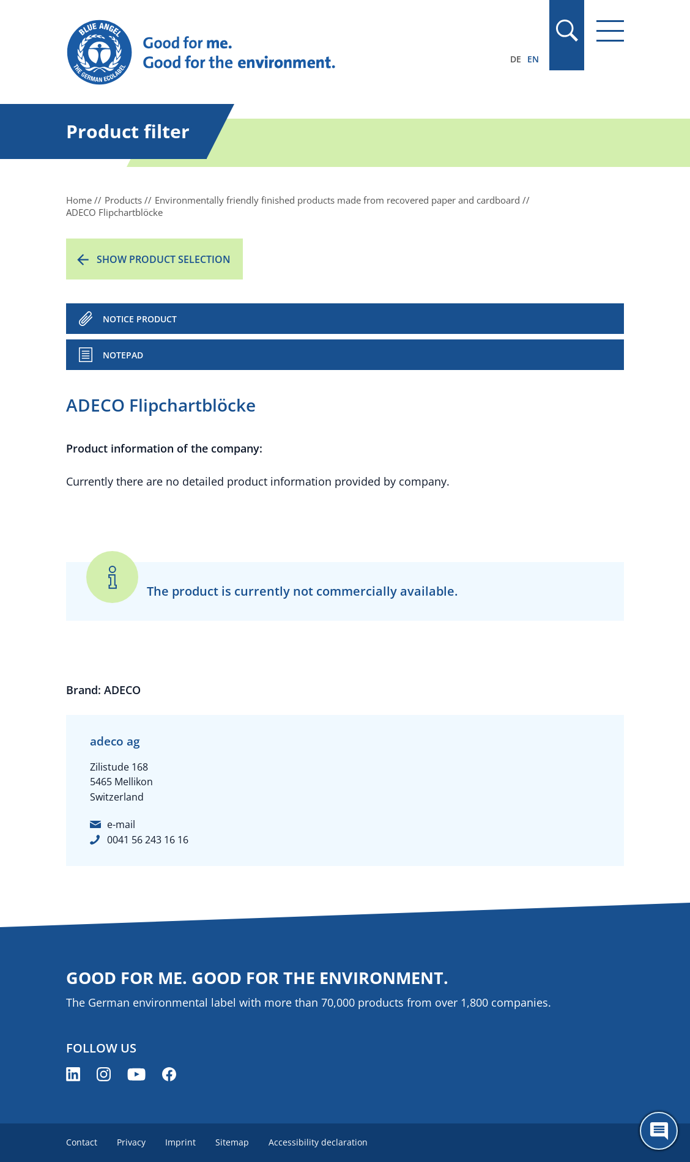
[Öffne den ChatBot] (659, 1131)
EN (533, 59)
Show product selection (164, 259)
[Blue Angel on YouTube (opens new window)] (136, 1074)
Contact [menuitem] (81, 1142)
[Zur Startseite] (261, 53)
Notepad (123, 355)
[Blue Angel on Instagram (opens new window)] (104, 1074)
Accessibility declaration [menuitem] (318, 1142)
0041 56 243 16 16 (147, 839)
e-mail (121, 824)
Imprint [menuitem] (180, 1142)
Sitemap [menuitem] (232, 1142)
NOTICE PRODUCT (140, 319)
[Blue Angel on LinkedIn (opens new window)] (73, 1074)
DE (515, 59)
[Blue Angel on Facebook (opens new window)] (169, 1074)
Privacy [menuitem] (131, 1142)
